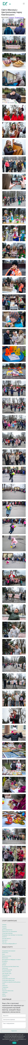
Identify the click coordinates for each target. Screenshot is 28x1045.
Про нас (4, 942)
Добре (14, 1042)
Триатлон (4, 985)
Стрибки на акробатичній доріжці (11, 982)
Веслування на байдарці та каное (11, 959)
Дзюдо (4, 964)
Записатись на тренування (9, 931)
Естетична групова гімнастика (10, 966)
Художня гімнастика (7, 990)
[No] (26, 1039)
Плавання (4, 977)
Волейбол (5, 961)
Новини (11, 17)
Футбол (4, 989)
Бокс (3, 954)
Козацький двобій (7, 970)
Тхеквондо (5, 987)
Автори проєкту (6, 938)
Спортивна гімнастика (8, 980)
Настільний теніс (6, 973)
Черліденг (5, 992)
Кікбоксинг (5, 968)
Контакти (4, 940)
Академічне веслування (8, 951)
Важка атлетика (6, 956)
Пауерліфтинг (6, 975)
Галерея (4, 928)
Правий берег (19, 17)
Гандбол (4, 963)
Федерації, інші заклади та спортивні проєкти (12, 935)
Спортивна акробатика (8, 978)
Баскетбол (5, 952)
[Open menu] (24, 3)
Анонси (4, 926)
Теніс (3, 983)
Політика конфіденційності (9, 943)
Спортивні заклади (7, 933)
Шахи (3, 994)
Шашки (4, 996)
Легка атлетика (6, 971)
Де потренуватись (7, 929)
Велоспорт (5, 957)
